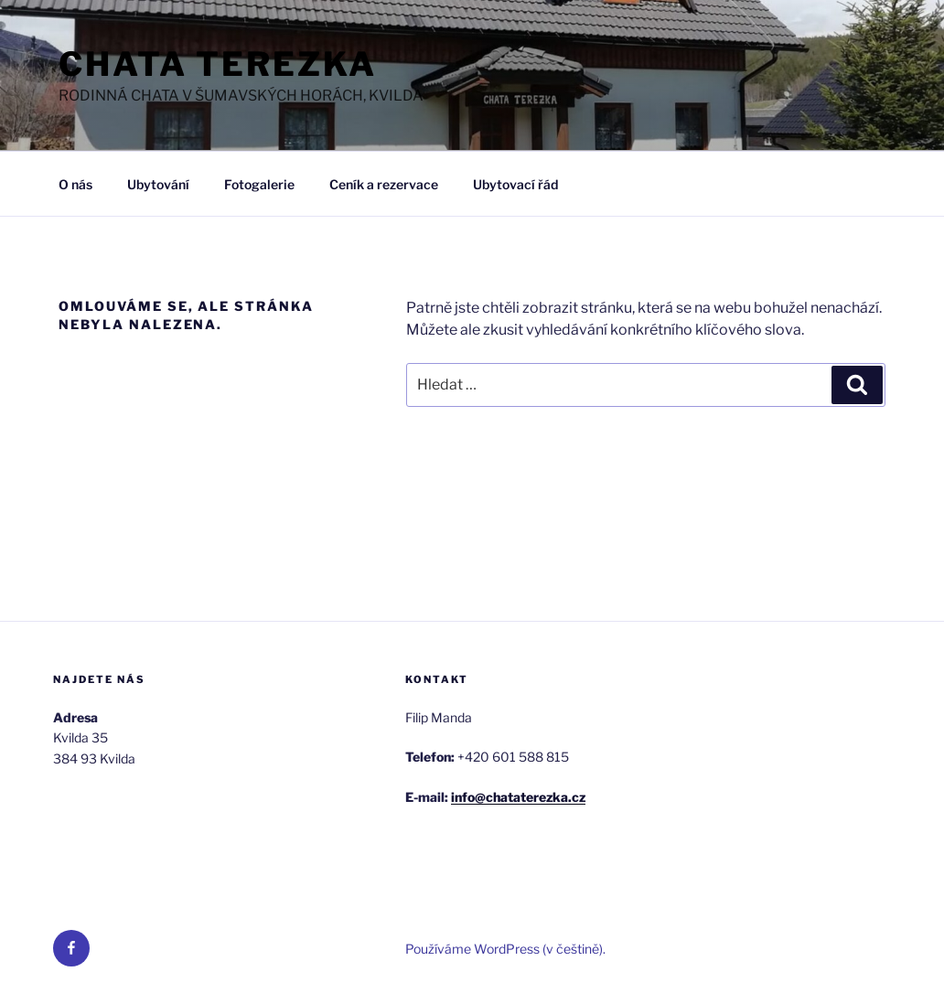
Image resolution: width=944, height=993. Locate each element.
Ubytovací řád (515, 184)
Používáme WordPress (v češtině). (505, 948)
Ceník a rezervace (383, 184)
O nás (75, 184)
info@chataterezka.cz (518, 797)
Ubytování (158, 184)
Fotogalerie (259, 184)
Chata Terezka (217, 64)
